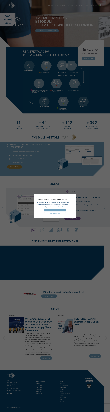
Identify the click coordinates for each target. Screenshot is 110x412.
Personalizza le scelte (55, 213)
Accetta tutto (55, 210)
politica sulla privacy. (62, 207)
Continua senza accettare (67, 197)
